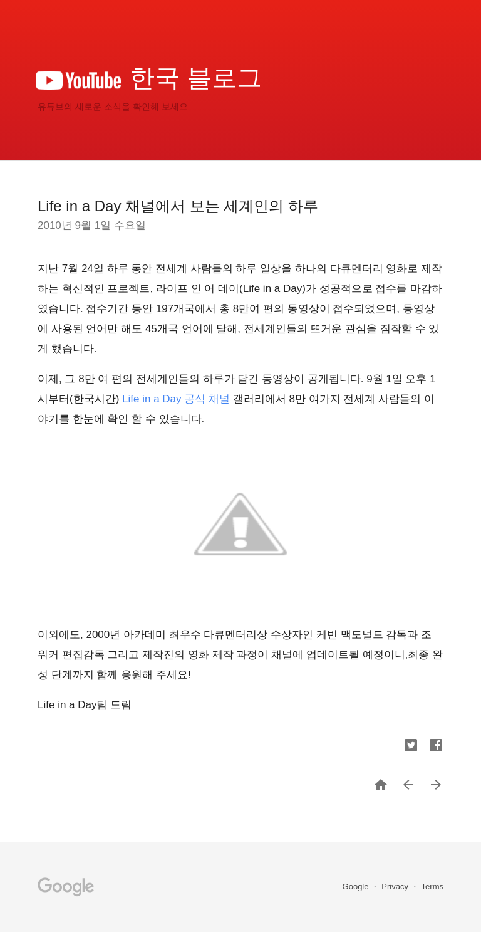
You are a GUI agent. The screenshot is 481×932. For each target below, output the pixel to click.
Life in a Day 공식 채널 (176, 399)
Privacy (395, 886)
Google (357, 886)
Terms (432, 886)
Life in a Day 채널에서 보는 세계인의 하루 (178, 205)
